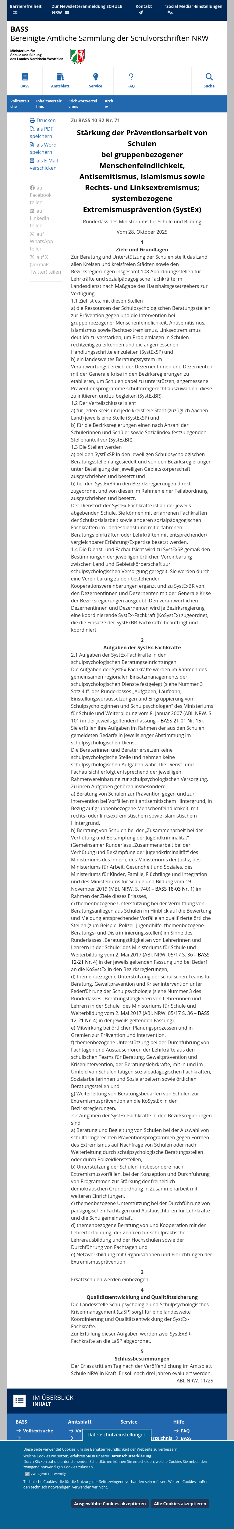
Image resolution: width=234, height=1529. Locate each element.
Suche (209, 81)
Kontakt (144, 9)
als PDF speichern (41, 133)
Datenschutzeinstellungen (116, 1434)
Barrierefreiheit (26, 9)
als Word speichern (43, 148)
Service (95, 81)
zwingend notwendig (48, 1473)
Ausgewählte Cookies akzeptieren (110, 1503)
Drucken (43, 120)
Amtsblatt (60, 81)
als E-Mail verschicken (44, 164)
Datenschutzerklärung (130, 1456)
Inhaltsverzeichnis (49, 103)
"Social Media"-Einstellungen (193, 9)
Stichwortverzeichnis (83, 103)
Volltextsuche (19, 103)
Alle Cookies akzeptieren (180, 1503)
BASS (25, 81)
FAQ (131, 81)
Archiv (109, 103)
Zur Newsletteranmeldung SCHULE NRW (87, 9)
